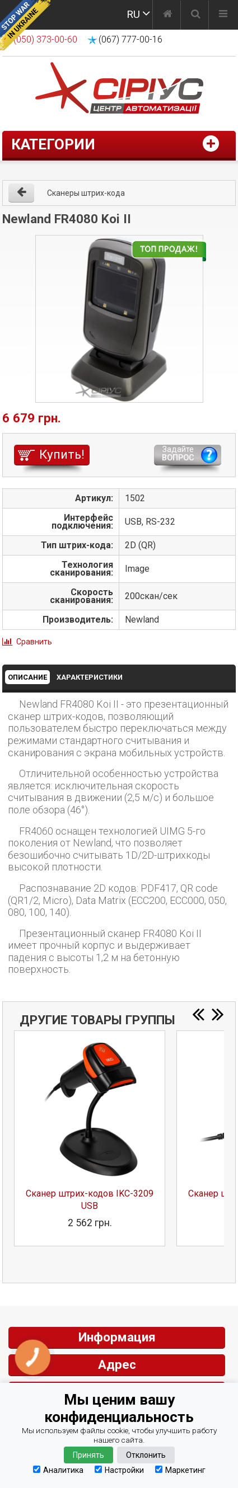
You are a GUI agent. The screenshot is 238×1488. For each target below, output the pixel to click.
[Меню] (223, 15)
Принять (88, 1455)
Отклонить (146, 1455)
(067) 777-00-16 (130, 39)
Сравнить (34, 641)
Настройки (119, 1470)
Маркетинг (180, 1470)
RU (133, 14)
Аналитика (58, 1470)
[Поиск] (196, 15)
